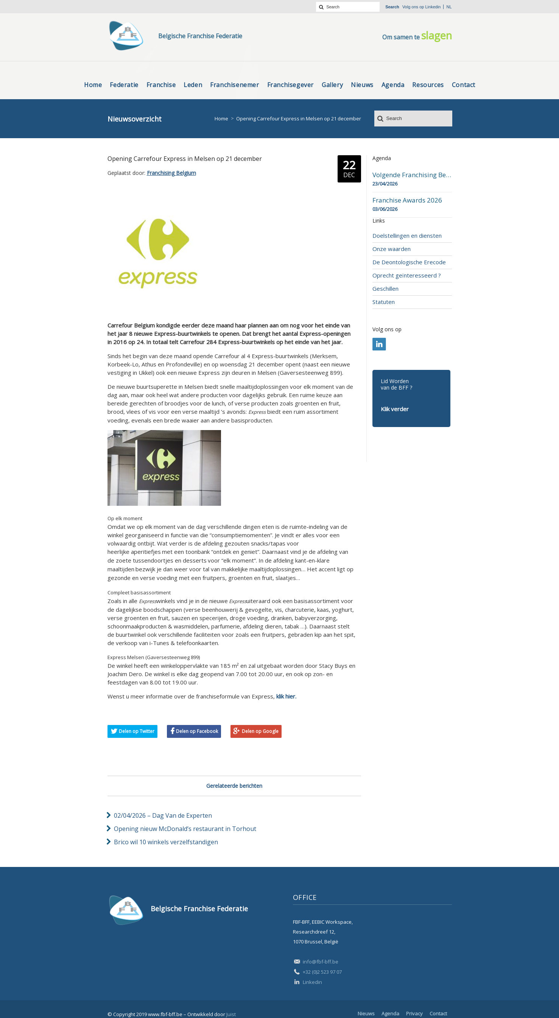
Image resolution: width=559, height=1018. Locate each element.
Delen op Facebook (197, 731)
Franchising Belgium (171, 172)
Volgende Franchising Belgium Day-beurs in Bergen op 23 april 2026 (412, 175)
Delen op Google (260, 731)
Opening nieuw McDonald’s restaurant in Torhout (185, 828)
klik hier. (286, 696)
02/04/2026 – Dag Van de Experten (163, 815)
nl (449, 7)
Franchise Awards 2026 (407, 200)
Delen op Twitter (136, 731)
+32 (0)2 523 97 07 (322, 971)
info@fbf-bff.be (320, 961)
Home (221, 118)
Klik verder (395, 409)
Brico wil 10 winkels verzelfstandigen (166, 842)
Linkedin (433, 7)
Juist (231, 1014)
